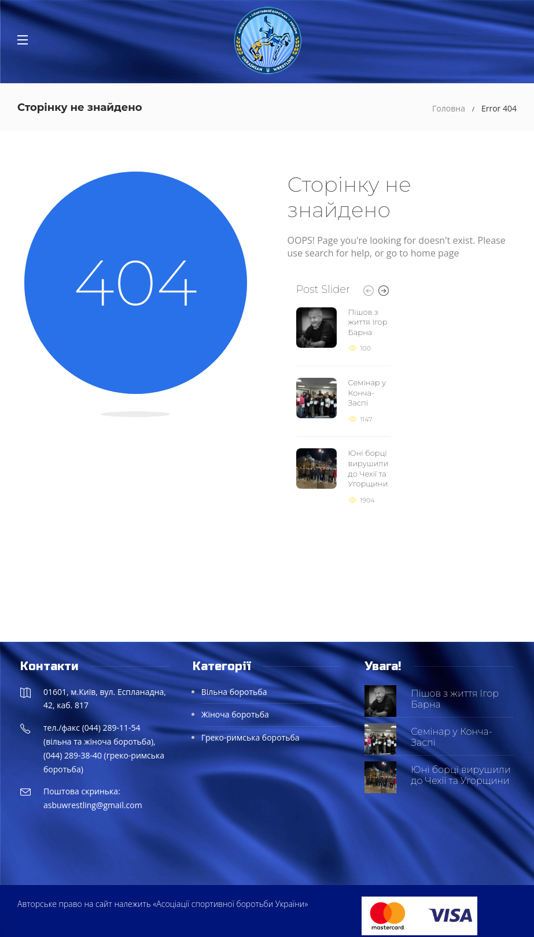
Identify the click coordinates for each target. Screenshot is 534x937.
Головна (448, 108)
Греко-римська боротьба (250, 737)
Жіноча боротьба (235, 714)
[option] (343, 406)
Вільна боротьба (234, 691)
